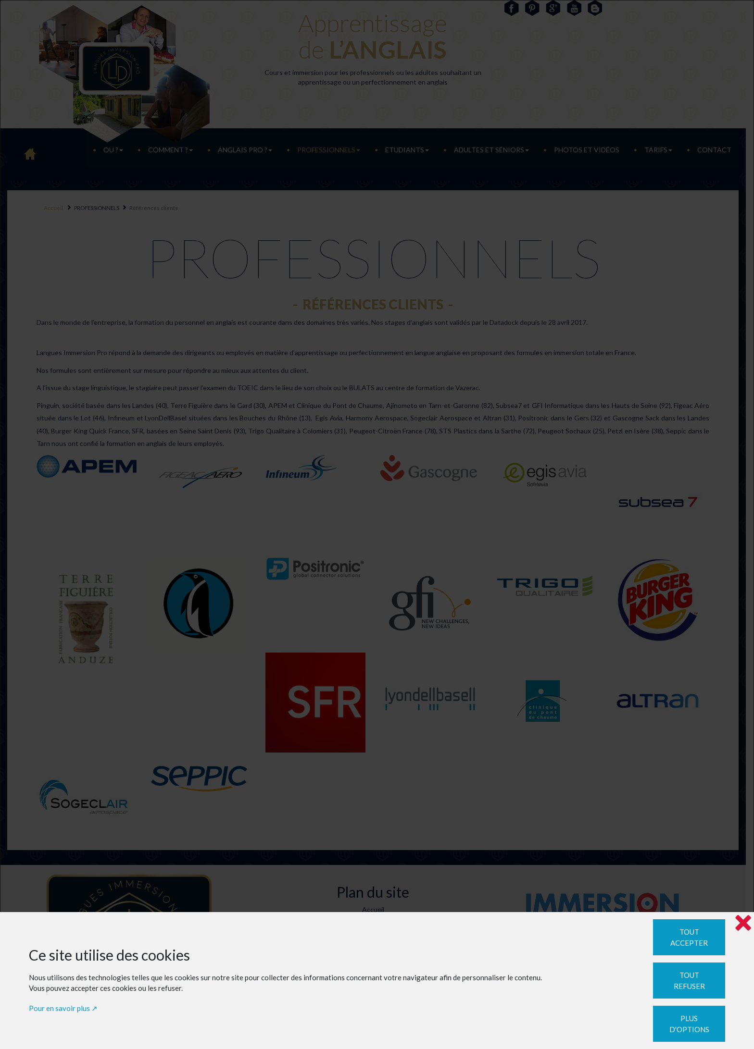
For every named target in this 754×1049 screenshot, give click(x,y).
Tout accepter (689, 937)
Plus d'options (689, 1024)
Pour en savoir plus (59, 1008)
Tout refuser (689, 980)
